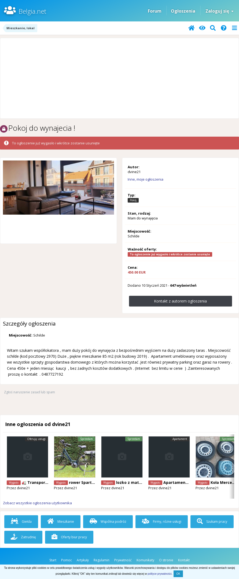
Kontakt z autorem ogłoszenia (180, 301)
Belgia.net (32, 11)
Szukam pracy (212, 521)
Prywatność (123, 560)
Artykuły (83, 560)
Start (52, 560)
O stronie (166, 560)
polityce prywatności (159, 573)
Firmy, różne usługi (161, 521)
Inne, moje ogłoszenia (145, 179)
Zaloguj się (219, 11)
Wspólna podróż (108, 521)
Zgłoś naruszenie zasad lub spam (29, 392)
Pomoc (66, 560)
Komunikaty (145, 560)
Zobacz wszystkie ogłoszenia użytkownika (37, 502)
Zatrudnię (23, 537)
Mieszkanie (60, 521)
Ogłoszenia (183, 11)
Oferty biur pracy (69, 537)
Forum (154, 11)
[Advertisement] (119, 78)
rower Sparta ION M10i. (91, 482)
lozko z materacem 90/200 (141, 482)
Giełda (21, 521)
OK (178, 573)
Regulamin (101, 560)
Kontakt (184, 560)
